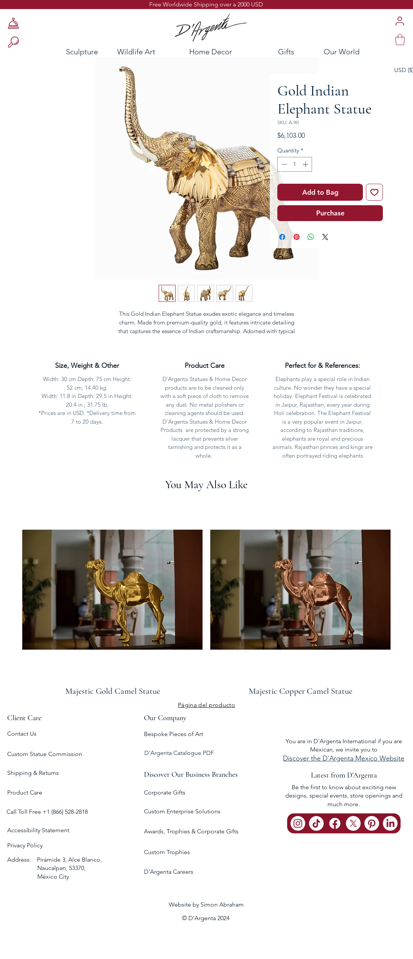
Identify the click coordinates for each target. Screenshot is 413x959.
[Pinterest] (371, 823)
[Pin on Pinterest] (296, 236)
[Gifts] (286, 51)
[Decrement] (283, 164)
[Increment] (306, 164)
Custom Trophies (167, 852)
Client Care (24, 717)
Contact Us (22, 733)
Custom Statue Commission (44, 754)
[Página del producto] (206, 705)
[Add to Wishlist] (374, 192)
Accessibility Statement (38, 830)
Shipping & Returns (33, 772)
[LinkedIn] (390, 823)
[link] (400, 39)
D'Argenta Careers (168, 871)
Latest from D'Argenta (344, 775)
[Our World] (360, 51)
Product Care (24, 792)
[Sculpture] (60, 51)
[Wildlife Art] (136, 51)
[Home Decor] (210, 51)
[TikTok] (316, 823)
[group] (206, 598)
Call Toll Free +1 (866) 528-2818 (47, 811)
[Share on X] (325, 236)
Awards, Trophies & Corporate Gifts (191, 831)
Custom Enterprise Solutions (182, 811)
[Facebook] (334, 823)
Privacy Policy (25, 845)
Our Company (165, 717)
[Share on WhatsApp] (310, 236)
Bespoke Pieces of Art (173, 734)
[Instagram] (298, 823)
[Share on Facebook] (282, 236)
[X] (353, 823)
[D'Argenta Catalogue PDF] (205, 753)
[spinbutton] (295, 164)
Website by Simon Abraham (206, 904)
